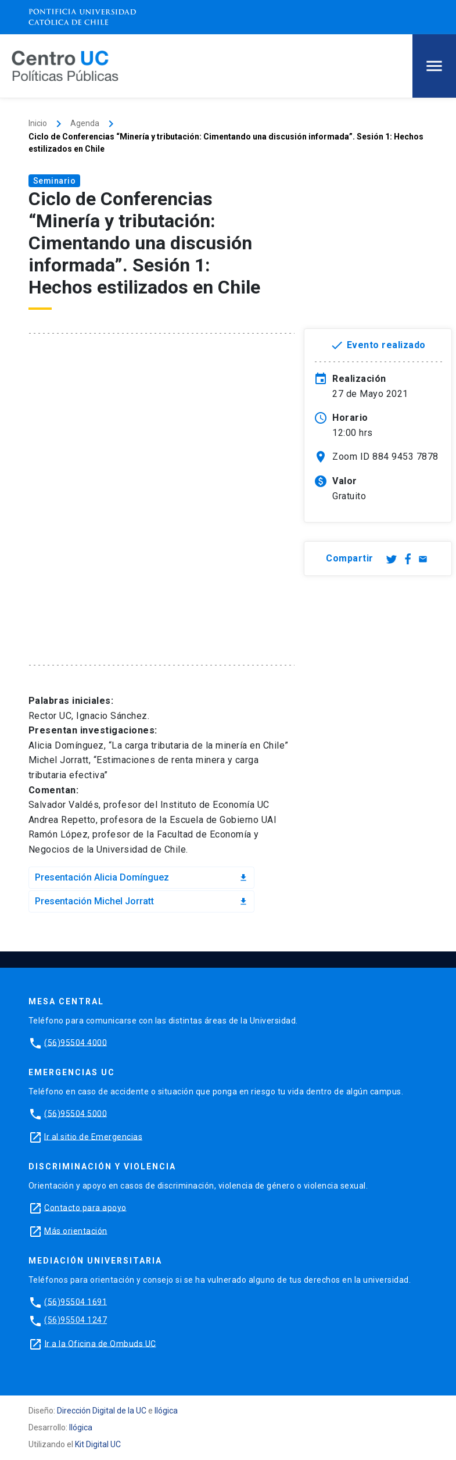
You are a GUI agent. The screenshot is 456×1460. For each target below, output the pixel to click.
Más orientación (75, 1230)
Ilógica (166, 1410)
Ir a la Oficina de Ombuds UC (100, 1343)
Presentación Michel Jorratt (142, 901)
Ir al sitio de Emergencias (93, 1136)
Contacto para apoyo (85, 1207)
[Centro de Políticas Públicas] (65, 65)
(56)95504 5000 (75, 1113)
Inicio (37, 123)
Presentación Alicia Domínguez (142, 877)
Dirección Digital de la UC (101, 1410)
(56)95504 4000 (75, 1042)
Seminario (54, 180)
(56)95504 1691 (75, 1301)
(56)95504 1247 (75, 1320)
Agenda (84, 123)
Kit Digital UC (98, 1444)
